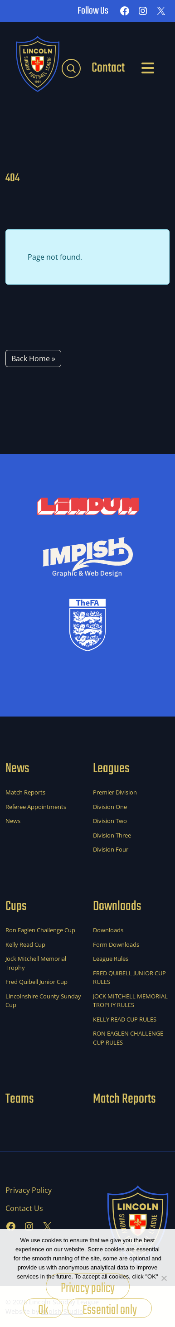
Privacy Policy (28, 1190)
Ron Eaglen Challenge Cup (40, 930)
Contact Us (24, 1208)
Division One (110, 807)
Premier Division (115, 792)
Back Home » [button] (33, 358)
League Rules (110, 958)
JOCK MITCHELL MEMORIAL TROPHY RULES (130, 1000)
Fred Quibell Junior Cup (36, 982)
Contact (108, 68)
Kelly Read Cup (25, 944)
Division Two (110, 821)
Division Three (112, 835)
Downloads (108, 930)
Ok (43, 1309)
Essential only (110, 1309)
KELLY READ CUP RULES (124, 1019)
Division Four (110, 849)
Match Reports (25, 792)
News (12, 821)
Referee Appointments (35, 807)
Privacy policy (88, 1288)
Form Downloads (116, 944)
